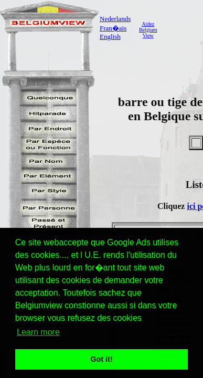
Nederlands (115, 19)
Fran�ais (113, 28)
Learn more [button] (38, 332)
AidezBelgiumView (148, 29)
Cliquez (172, 206)
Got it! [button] (101, 359)
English (110, 36)
